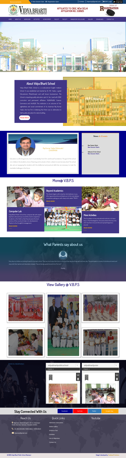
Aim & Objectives (54, 438)
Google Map (109, 411)
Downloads (99, 19)
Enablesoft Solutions (113, 455)
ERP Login (107, 1)
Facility (56, 19)
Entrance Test (53, 430)
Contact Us (110, 19)
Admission (27, 19)
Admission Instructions (56, 422)
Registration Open (55, 1)
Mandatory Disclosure (78, 19)
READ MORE (13, 226)
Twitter (94, 411)
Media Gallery (53, 426)
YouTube (79, 411)
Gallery (90, 19)
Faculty (64, 19)
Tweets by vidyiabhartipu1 (16, 364)
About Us (18, 19)
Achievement (47, 19)
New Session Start (40, 1)
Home (10, 19)
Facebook (65, 411)
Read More (24, 118)
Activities (37, 19)
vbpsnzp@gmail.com (94, 1)
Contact (81, 1)
